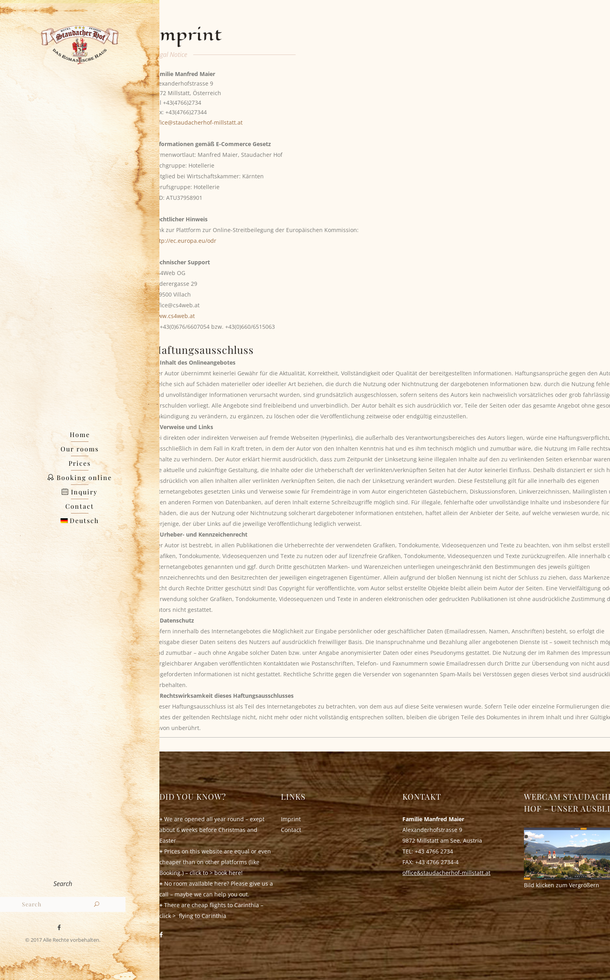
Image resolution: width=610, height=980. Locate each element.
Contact (291, 830)
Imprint (291, 819)
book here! (228, 873)
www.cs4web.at (174, 316)
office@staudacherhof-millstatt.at (198, 122)
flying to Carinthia (202, 915)
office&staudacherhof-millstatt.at (446, 873)
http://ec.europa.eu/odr (184, 240)
